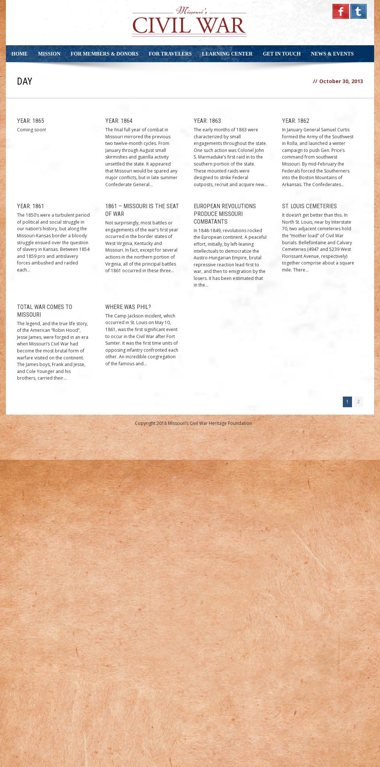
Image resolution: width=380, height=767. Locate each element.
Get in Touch (282, 54)
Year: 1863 (207, 120)
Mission (49, 54)
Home (19, 54)
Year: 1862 (295, 120)
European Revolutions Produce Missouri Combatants (225, 214)
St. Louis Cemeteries (309, 206)
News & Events (332, 54)
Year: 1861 (30, 206)
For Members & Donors (104, 54)
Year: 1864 (119, 120)
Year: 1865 (30, 120)
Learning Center (227, 54)
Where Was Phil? (128, 306)
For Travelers (170, 54)
